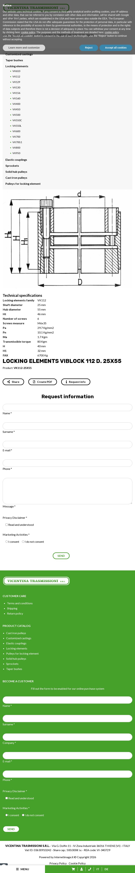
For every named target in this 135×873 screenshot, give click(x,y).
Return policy (15, 613)
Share (13, 381)
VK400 (16, 103)
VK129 (16, 81)
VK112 (36, 35)
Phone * (7, 468)
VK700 (16, 136)
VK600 (16, 131)
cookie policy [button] (28, 851)
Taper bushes (14, 60)
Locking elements (20, 35)
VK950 (16, 153)
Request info (76, 381)
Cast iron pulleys (16, 177)
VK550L (16, 125)
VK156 (16, 92)
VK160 (16, 98)
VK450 (16, 109)
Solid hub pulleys (16, 171)
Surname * (9, 431)
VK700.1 (17, 142)
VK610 (16, 71)
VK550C (17, 120)
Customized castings (19, 54)
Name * (7, 413)
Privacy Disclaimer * (15, 517)
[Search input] (68, 18)
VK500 (16, 114)
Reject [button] (88, 866)
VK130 (16, 87)
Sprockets (12, 165)
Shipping (12, 608)
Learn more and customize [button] (24, 866)
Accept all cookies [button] (116, 866)
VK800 (16, 147)
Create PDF (42, 381)
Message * (9, 506)
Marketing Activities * (16, 534)
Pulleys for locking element (23, 183)
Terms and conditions (20, 603)
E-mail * (7, 450)
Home (6, 35)
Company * (9, 742)
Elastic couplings (16, 159)
